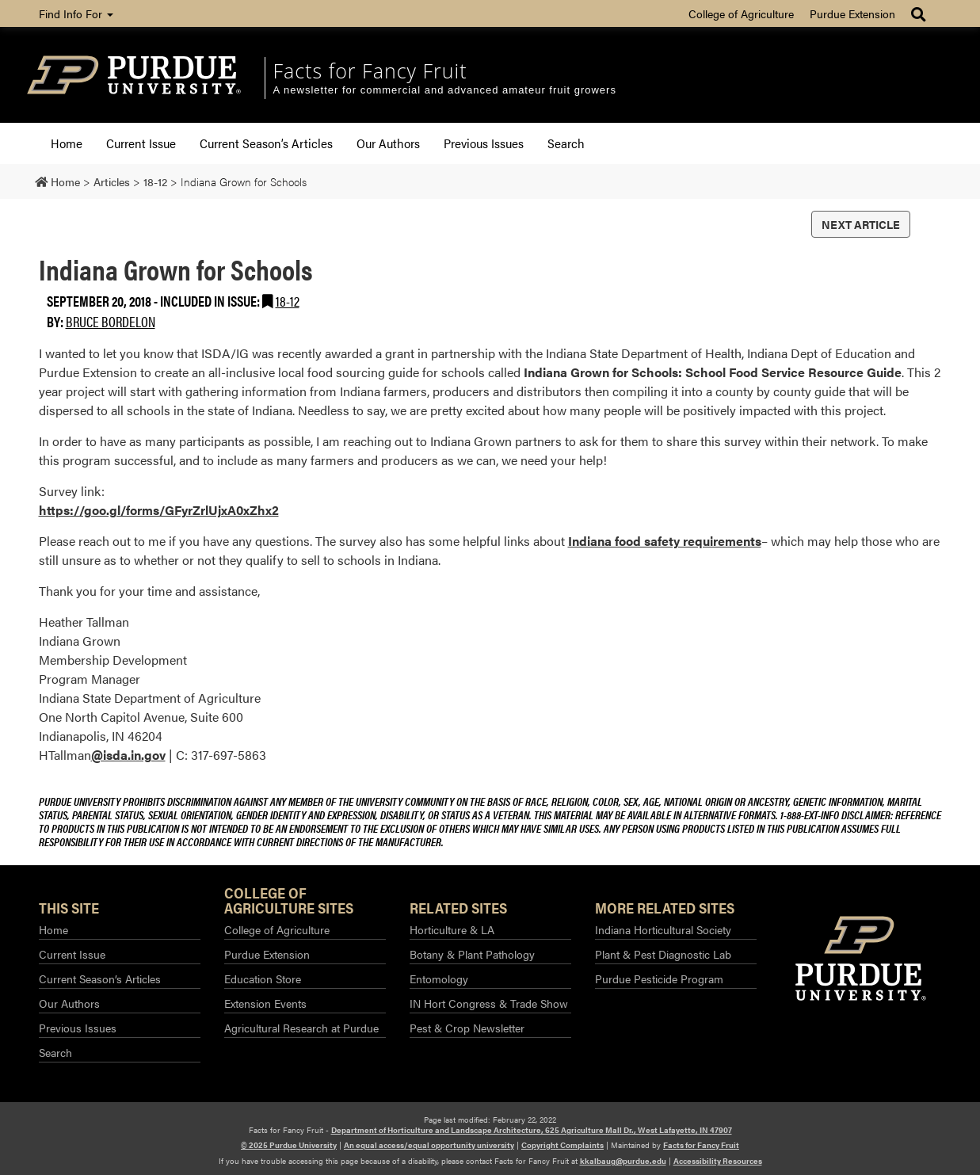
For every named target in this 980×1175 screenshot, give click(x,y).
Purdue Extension (852, 13)
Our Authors (388, 143)
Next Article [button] (861, 224)
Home (66, 143)
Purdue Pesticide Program (659, 978)
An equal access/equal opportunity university (429, 1144)
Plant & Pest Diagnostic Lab (663, 954)
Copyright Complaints (562, 1144)
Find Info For (76, 13)
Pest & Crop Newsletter (467, 1028)
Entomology (439, 978)
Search (566, 143)
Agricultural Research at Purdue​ (301, 1028)
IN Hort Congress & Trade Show (489, 1003)
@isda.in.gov (128, 755)
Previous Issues (484, 143)
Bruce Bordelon (110, 321)
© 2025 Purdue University (289, 1144)
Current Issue (141, 143)
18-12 (287, 301)
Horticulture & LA (452, 929)
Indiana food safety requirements (664, 541)
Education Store (262, 978)
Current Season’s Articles (266, 143)
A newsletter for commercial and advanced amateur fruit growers (444, 90)
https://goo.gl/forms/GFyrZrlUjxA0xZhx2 (159, 510)
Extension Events (265, 1003)
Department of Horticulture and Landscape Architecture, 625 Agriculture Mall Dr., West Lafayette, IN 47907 (531, 1129)
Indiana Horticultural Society (663, 929)
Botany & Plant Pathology (472, 954)
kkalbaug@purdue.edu (623, 1160)
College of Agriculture (741, 13)
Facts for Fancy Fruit (370, 70)
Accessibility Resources (717, 1160)
